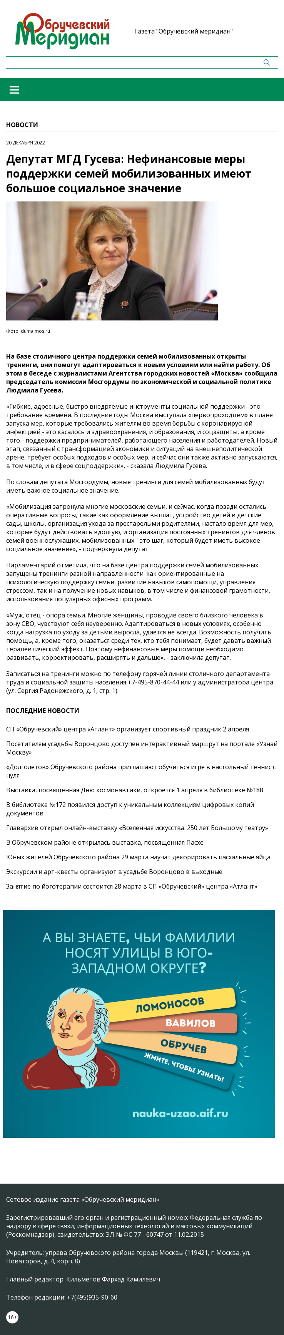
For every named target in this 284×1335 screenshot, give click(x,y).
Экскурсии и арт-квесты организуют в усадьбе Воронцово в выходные (114, 871)
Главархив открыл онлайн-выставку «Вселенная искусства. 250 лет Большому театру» (137, 827)
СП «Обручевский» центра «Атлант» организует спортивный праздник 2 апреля (127, 729)
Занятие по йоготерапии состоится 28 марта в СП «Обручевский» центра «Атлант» (131, 886)
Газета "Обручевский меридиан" (183, 31)
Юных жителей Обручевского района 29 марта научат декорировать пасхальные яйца (138, 857)
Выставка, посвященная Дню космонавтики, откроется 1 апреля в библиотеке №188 (134, 790)
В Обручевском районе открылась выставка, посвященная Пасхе (105, 842)
